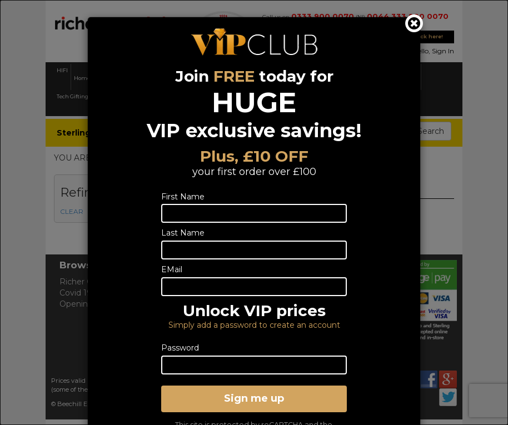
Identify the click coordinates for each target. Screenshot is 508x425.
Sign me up (254, 398)
